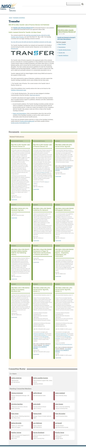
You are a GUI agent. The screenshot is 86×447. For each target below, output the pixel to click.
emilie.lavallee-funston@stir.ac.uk (20, 120)
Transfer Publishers (63, 53)
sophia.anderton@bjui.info (27, 119)
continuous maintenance (38, 331)
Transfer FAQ (61, 50)
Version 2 (35, 181)
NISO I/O (57, 7)
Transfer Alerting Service (64, 47)
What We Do (31, 7)
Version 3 (47, 179)
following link (14, 46)
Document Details (14, 197)
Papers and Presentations (19, 111)
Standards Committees (65, 8)
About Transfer (62, 42)
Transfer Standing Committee (42, 170)
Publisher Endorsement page (18, 87)
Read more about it (35, 92)
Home (24, 7)
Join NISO (39, 7)
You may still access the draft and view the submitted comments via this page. (31, 39)
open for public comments (40, 332)
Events (51, 7)
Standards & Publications (76, 8)
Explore (46, 7)
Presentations (61, 44)
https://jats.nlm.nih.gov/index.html (64, 342)
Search (82, 4)
